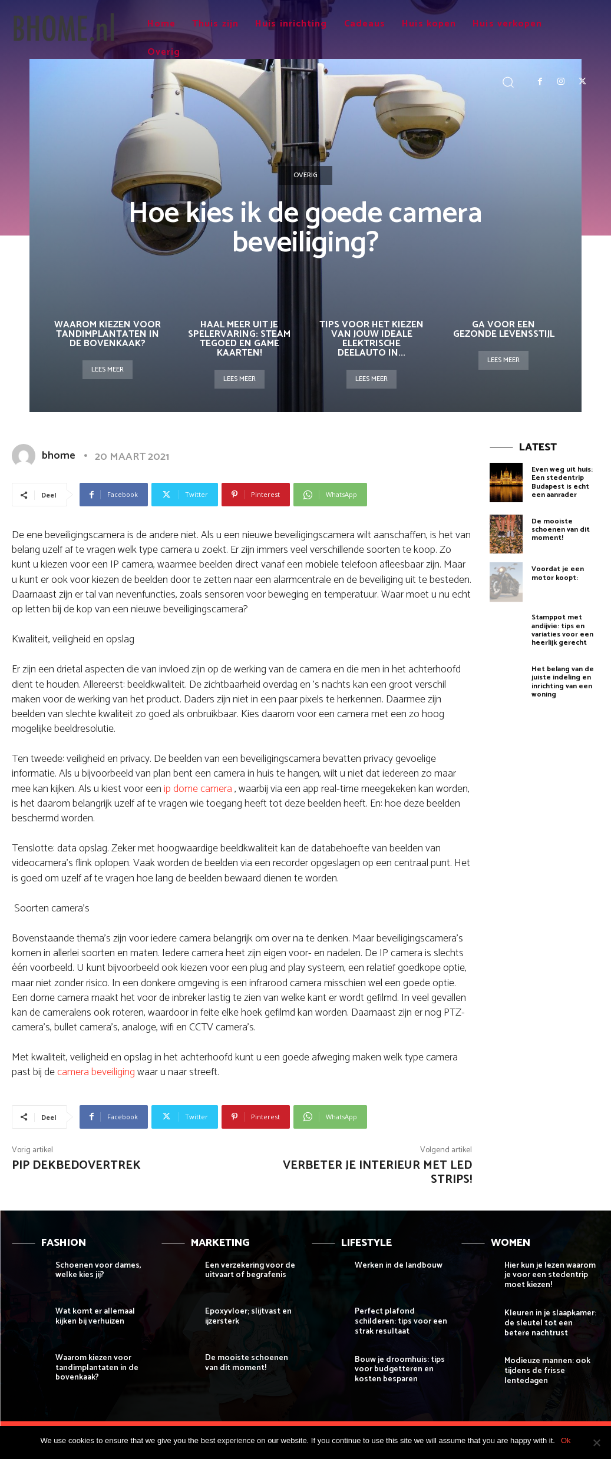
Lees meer (107, 369)
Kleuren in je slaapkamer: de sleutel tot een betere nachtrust (550, 1323)
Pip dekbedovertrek (76, 1165)
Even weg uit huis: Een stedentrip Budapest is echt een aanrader (562, 482)
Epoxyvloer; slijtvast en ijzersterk (248, 1316)
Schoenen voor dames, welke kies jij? (98, 1270)
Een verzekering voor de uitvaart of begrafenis (250, 1270)
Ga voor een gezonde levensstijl (503, 329)
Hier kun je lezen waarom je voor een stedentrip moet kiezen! (550, 1275)
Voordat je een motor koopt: (557, 573)
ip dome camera (199, 789)
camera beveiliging (96, 1072)
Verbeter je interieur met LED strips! (377, 1172)
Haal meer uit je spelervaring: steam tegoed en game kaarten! (239, 339)
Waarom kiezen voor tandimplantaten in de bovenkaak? (107, 334)
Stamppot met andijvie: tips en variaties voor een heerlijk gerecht (562, 630)
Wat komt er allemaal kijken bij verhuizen (95, 1316)
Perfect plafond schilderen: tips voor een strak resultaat (401, 1321)
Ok (566, 1440)
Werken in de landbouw (398, 1265)
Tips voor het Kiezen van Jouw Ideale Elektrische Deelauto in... (371, 339)
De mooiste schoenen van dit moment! (560, 530)
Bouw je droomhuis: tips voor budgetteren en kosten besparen (400, 1370)
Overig (305, 175)
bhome (58, 456)
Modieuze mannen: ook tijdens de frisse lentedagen (547, 1371)
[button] (508, 81)
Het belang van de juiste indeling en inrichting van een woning (562, 682)
